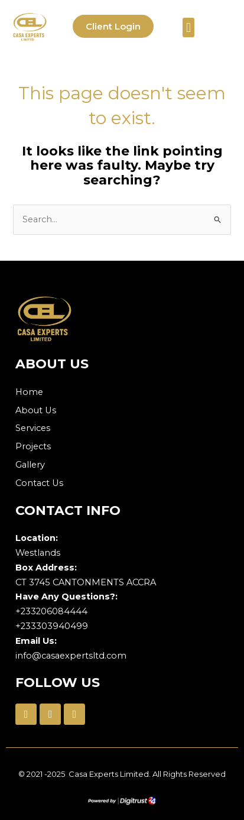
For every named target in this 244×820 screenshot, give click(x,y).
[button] (188, 27)
